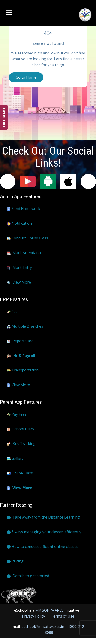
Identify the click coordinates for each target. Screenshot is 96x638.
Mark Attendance (24, 253)
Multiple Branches (25, 326)
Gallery (15, 458)
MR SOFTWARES (49, 610)
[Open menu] (9, 13)
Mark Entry (19, 267)
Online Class (20, 473)
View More (19, 282)
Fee (12, 312)
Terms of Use (62, 616)
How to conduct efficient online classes (42, 547)
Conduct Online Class (27, 238)
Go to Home (26, 77)
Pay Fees (17, 414)
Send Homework (23, 209)
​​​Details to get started (28, 576)
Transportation (23, 370)
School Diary (20, 429)
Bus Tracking (21, 444)
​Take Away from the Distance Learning (43, 517)
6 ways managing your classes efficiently (44, 532)
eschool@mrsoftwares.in (42, 626)
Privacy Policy (34, 616)
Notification (19, 223)
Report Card (20, 341)
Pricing (15, 561)
